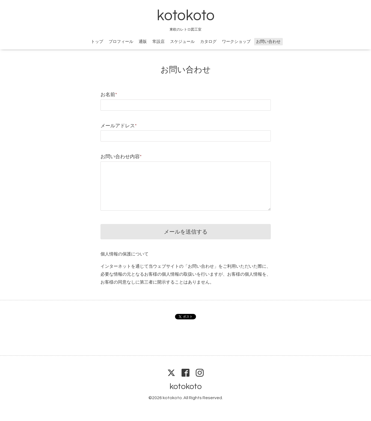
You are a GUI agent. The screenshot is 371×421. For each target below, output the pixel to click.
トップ (97, 42)
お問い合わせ (268, 42)
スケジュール (182, 42)
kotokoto (186, 15)
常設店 (158, 42)
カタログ (208, 42)
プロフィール (121, 42)
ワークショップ (236, 42)
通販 (143, 42)
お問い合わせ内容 (121, 156)
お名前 (108, 94)
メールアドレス (118, 125)
